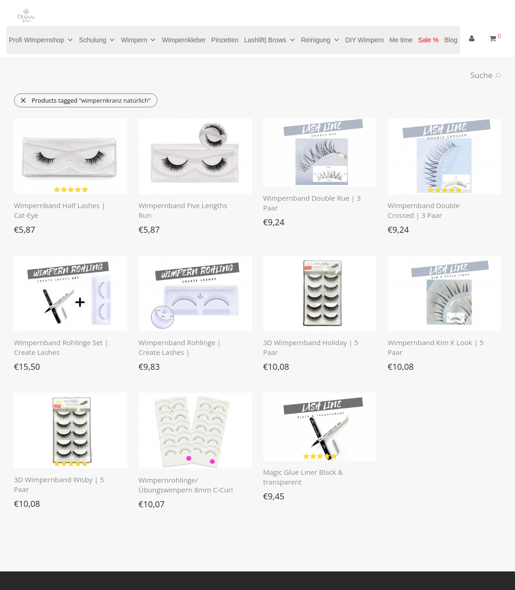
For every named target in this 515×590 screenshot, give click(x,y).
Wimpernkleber (183, 40)
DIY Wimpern (364, 40)
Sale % (428, 40)
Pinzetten (224, 40)
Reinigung (320, 40)
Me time (401, 40)
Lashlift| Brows (270, 40)
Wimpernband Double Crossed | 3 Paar (424, 210)
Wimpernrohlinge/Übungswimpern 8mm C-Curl (186, 484)
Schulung (97, 40)
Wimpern (138, 40)
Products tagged (85, 100)
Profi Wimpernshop (41, 40)
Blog (450, 40)
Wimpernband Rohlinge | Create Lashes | (180, 347)
